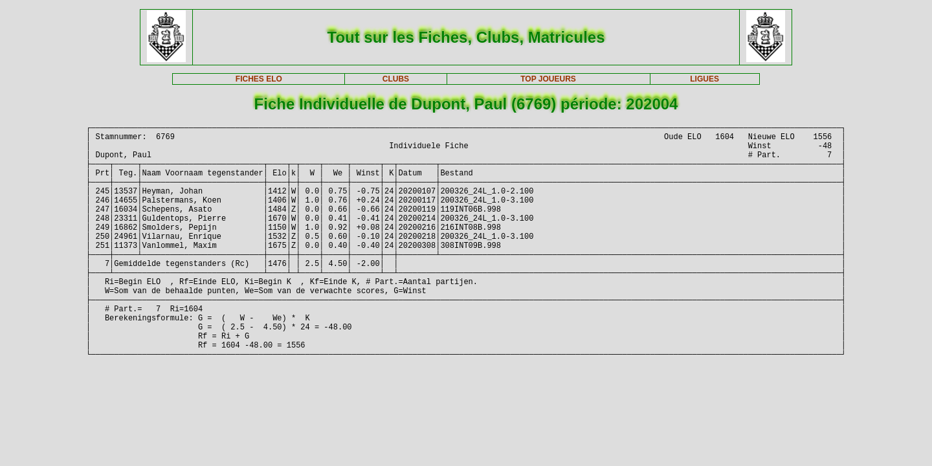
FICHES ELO (259, 78)
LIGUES (704, 78)
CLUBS (396, 78)
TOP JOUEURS (548, 78)
